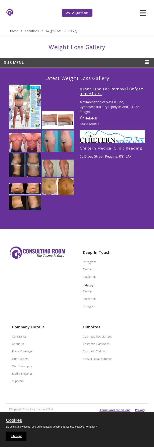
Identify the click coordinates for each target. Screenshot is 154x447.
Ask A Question (77, 13)
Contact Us (19, 336)
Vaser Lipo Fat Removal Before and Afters (111, 91)
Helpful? (89, 118)
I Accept (16, 436)
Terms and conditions (114, 410)
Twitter (87, 269)
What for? (91, 426)
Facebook (89, 277)
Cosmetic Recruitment (97, 336)
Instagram (89, 262)
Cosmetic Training (94, 351)
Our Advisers (20, 359)
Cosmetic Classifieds (96, 344)
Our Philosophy (22, 366)
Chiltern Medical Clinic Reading (111, 148)
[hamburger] (143, 12)
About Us (18, 344)
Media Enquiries (22, 373)
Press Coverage (22, 351)
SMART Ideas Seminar (97, 359)
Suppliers (18, 381)
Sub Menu (14, 62)
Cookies (14, 420)
